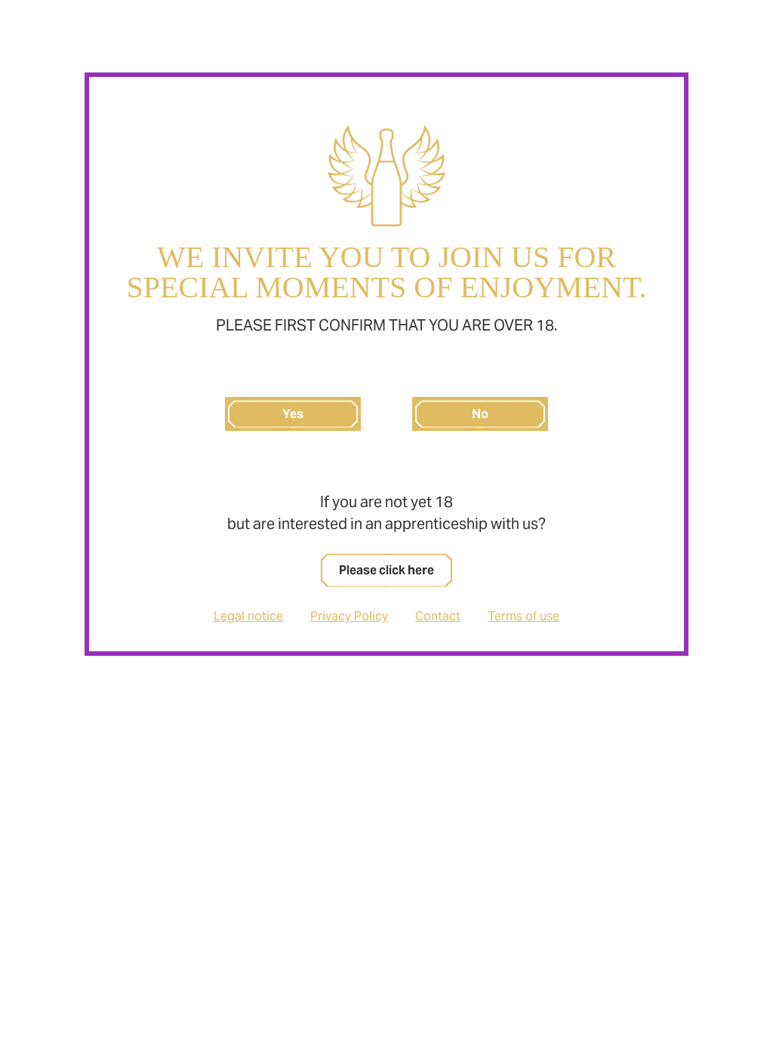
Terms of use (523, 616)
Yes (292, 414)
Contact (437, 616)
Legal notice (248, 616)
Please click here (386, 570)
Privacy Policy (349, 616)
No (480, 414)
